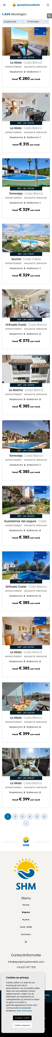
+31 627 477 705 (26, 967)
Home (26, 905)
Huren (26, 919)
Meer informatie (24, 1010)
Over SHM (26, 927)
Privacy (45, 995)
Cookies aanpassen (22, 1025)
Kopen (26, 912)
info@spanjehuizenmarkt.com (26, 961)
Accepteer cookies (22, 1018)
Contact (26, 934)
